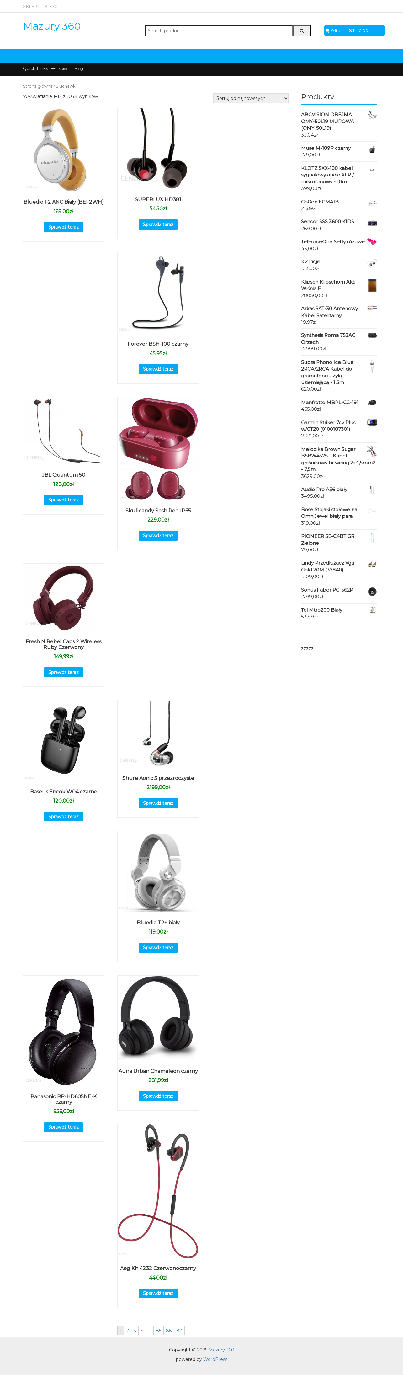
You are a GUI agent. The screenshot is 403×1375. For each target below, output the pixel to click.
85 (158, 1331)
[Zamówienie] (251, 98)
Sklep (30, 6)
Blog (51, 6)
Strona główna (38, 86)
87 (179, 1331)
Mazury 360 (52, 26)
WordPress (215, 1359)
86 (169, 1331)
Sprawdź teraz (63, 227)
